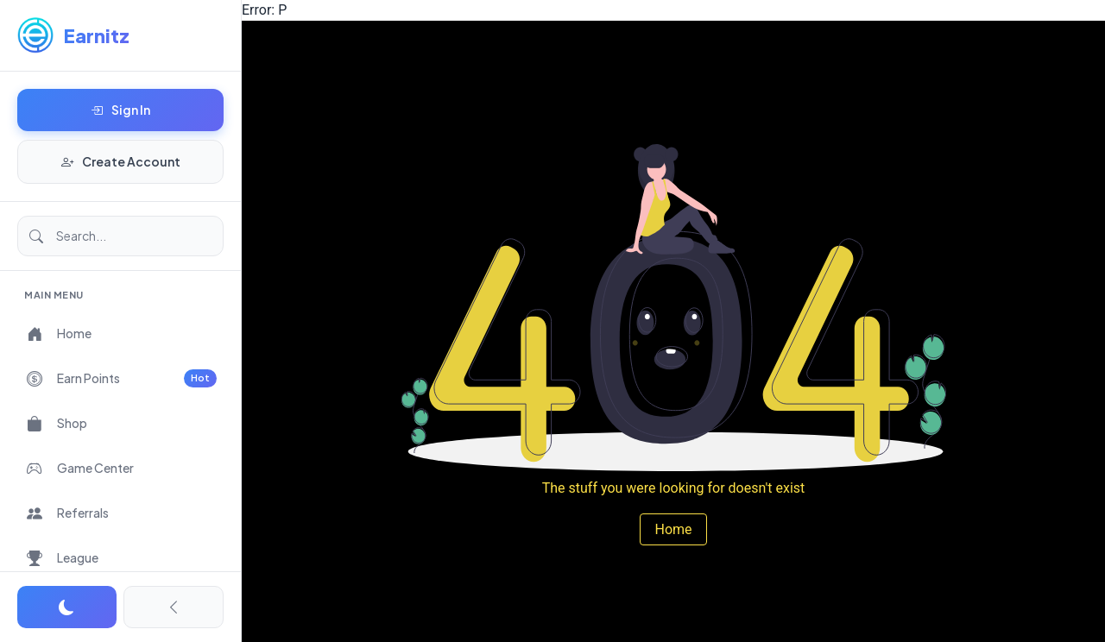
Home (672, 529)
